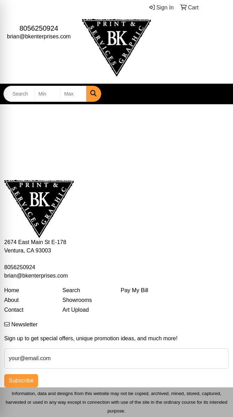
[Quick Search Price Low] (48, 94)
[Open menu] (219, 94)
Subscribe (21, 381)
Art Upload (75, 310)
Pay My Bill (134, 290)
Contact (13, 310)
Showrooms (77, 300)
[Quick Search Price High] (73, 94)
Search (71, 290)
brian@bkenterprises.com (39, 36)
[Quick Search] (19, 94)
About (11, 300)
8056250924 (39, 28)
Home (11, 290)
